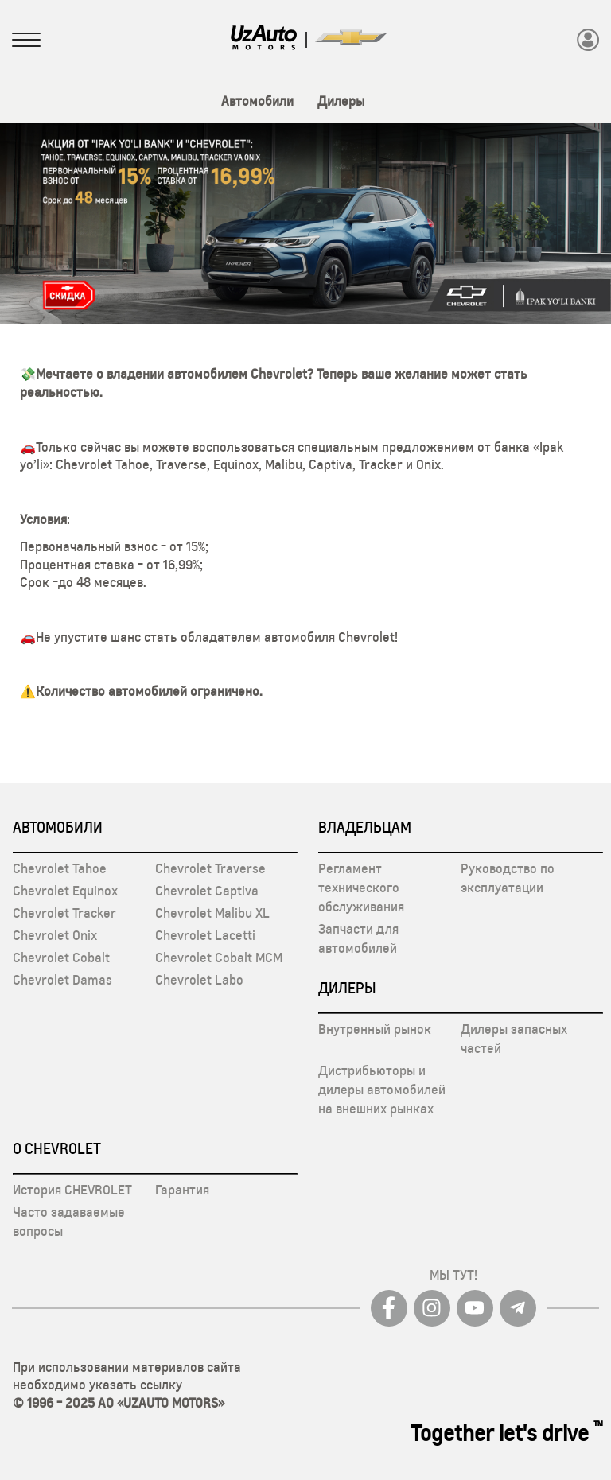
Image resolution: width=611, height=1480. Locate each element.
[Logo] (264, 39)
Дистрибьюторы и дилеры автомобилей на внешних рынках (382, 1089)
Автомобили (257, 101)
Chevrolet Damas (62, 980)
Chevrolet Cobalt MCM (218, 957)
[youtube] (475, 1308)
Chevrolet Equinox (65, 890)
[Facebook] (389, 1308)
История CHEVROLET (72, 1189)
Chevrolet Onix (55, 935)
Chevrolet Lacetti (205, 935)
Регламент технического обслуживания (361, 887)
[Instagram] (432, 1308)
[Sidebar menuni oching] (26, 42)
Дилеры (340, 101)
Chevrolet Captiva (207, 890)
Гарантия (182, 1189)
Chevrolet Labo (199, 980)
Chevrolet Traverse (210, 868)
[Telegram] (518, 1308)
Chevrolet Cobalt (61, 957)
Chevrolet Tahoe (60, 868)
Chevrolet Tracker (64, 913)
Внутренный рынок (374, 1029)
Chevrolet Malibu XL (212, 913)
